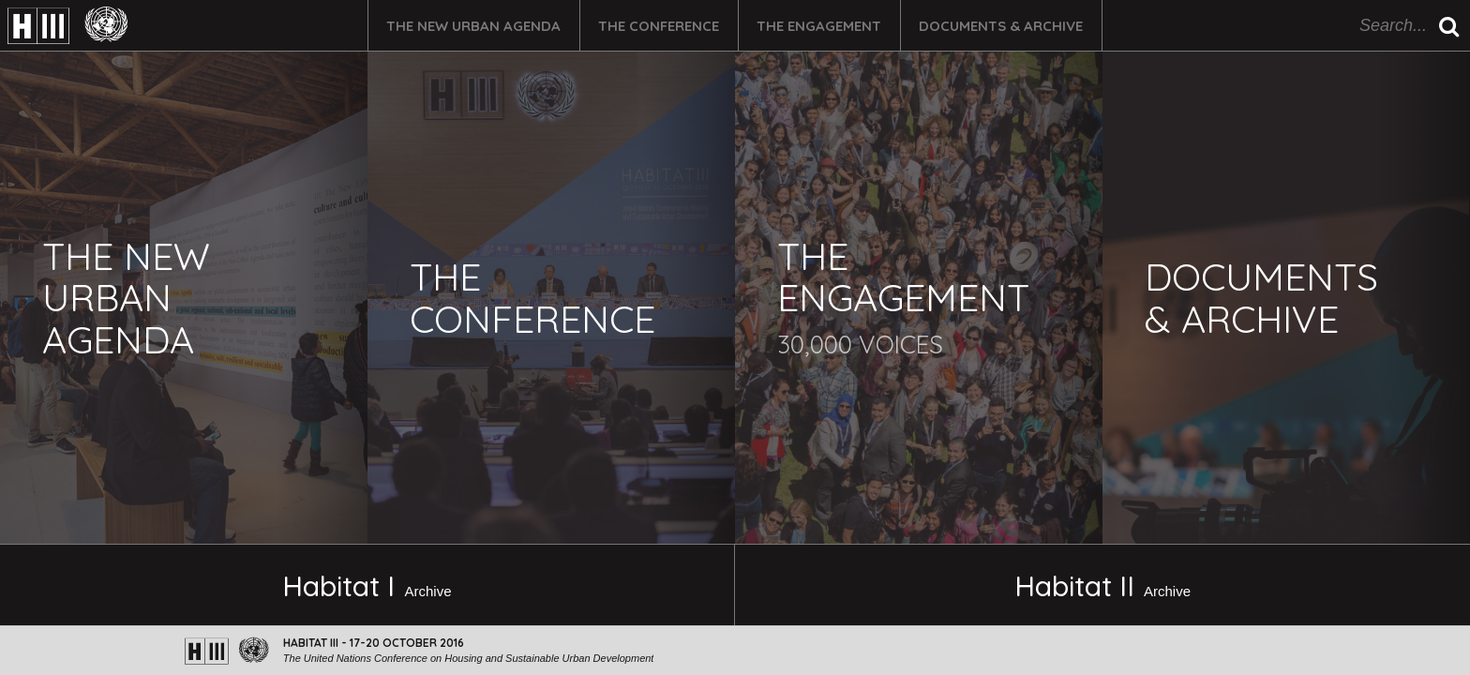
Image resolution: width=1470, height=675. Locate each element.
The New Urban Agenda (473, 26)
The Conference (658, 26)
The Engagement (819, 26)
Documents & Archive (1001, 26)
